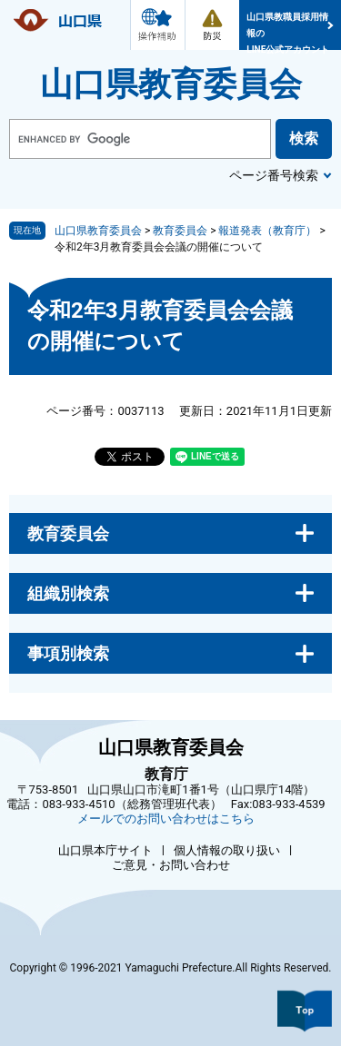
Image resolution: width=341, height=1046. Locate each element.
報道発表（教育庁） (267, 230)
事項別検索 (68, 653)
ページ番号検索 (273, 175)
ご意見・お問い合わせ (171, 865)
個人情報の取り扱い (227, 850)
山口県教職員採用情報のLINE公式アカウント (287, 31)
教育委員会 (180, 230)
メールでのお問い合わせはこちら (166, 818)
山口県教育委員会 (171, 84)
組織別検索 (68, 593)
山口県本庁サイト (105, 850)
